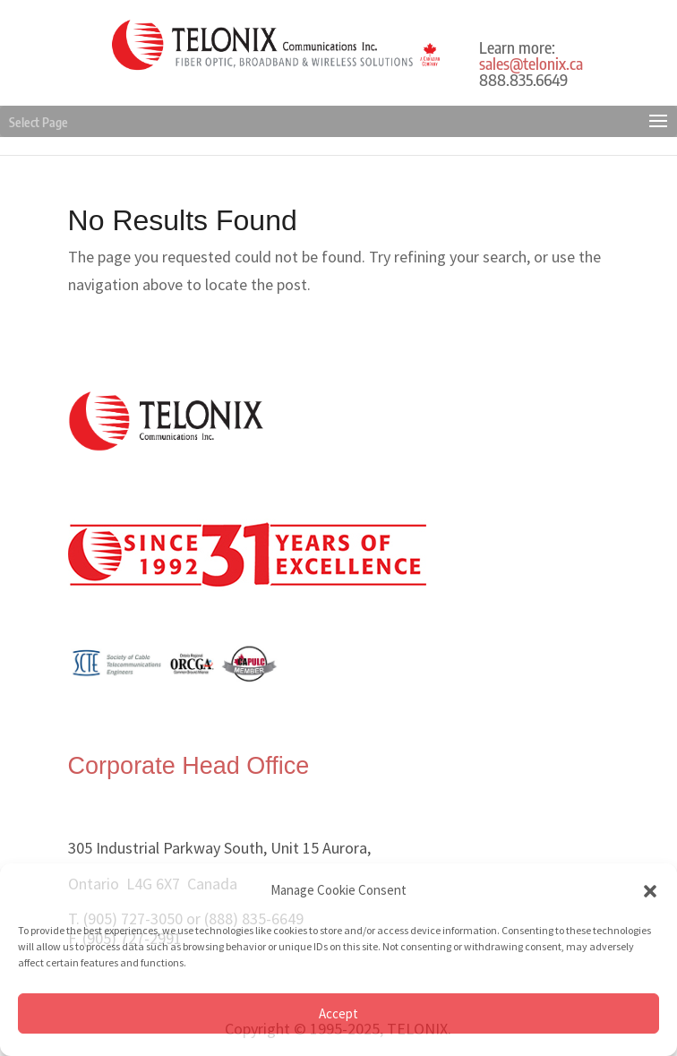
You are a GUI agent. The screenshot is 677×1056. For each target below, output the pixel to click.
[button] (650, 891)
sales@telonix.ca (531, 63)
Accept (338, 1013)
